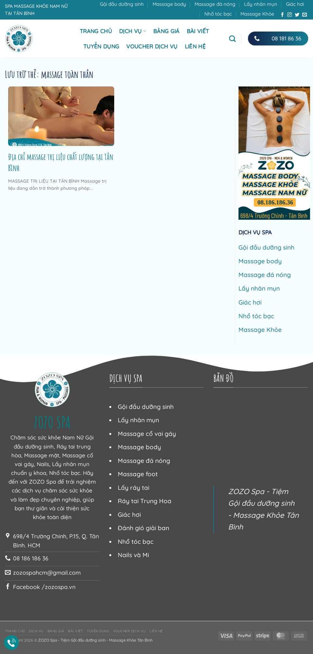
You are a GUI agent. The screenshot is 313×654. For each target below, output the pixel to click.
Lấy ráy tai (133, 487)
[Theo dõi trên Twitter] (297, 15)
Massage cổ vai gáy (147, 434)
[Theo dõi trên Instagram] (289, 15)
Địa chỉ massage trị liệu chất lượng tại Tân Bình (60, 162)
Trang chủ (96, 31)
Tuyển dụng (101, 46)
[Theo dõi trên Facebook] (282, 15)
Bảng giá (166, 31)
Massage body (169, 4)
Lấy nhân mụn (260, 4)
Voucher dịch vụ (151, 46)
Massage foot (138, 474)
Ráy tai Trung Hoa (144, 501)
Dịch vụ (132, 31)
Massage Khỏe (257, 14)
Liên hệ (195, 46)
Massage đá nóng (215, 4)
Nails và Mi (133, 555)
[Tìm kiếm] (232, 39)
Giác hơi (295, 4)
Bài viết (198, 31)
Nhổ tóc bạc (218, 14)
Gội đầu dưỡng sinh (122, 4)
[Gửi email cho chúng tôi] (304, 15)
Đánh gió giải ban (143, 528)
